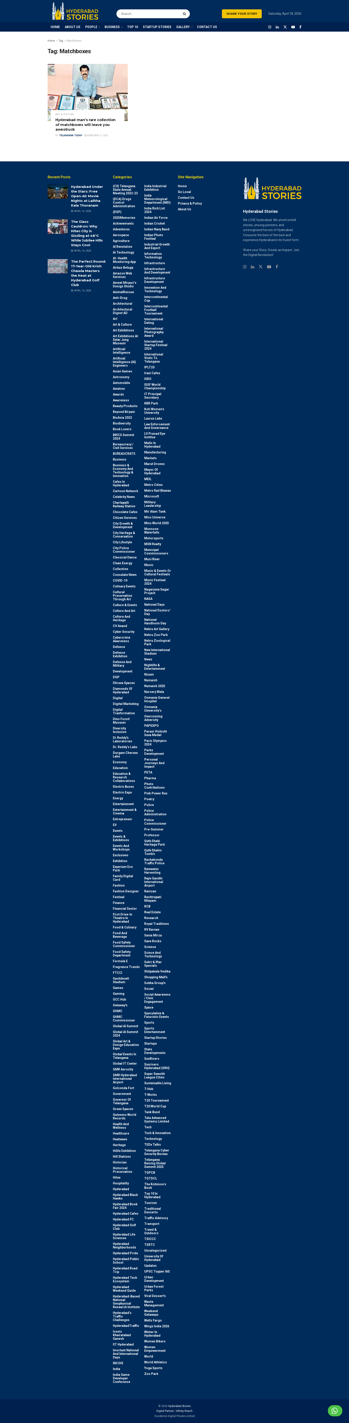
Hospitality (121, 1183)
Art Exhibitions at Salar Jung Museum (125, 339)
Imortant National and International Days (126, 1353)
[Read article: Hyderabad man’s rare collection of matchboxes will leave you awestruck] (88, 92)
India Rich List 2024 (154, 210)
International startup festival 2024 (155, 345)
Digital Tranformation (124, 711)
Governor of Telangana (122, 1101)
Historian (120, 1162)
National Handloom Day (155, 621)
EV (115, 825)
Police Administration (155, 812)
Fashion (119, 885)
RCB (147, 906)
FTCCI (117, 972)
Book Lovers (122, 429)
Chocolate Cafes (125, 512)
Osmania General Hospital (157, 699)
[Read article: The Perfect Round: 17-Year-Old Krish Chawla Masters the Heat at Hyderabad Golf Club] (58, 266)
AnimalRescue (123, 292)
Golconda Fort (123, 1088)
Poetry (149, 799)
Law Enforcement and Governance (157, 426)
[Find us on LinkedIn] (277, 27)
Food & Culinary (124, 927)
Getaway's (120, 1005)
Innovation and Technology (155, 289)
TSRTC (149, 1244)
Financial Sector (125, 908)
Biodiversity (122, 423)
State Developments (155, 1051)
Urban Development (154, 1279)
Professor (152, 835)
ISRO (147, 379)
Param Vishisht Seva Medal (155, 733)
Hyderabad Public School (126, 1260)
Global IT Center (125, 1063)
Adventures (121, 229)
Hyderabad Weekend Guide (124, 1288)
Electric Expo (122, 792)
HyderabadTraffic (126, 1326)
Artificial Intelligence (121, 350)
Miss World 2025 (156, 523)
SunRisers (151, 1058)
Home (51, 40)
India (116, 1369)
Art (115, 319)
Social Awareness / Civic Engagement (157, 998)
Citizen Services (125, 518)
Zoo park (151, 1374)
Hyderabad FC (123, 1219)
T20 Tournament (156, 1100)
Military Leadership (152, 503)
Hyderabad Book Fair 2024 (125, 1206)
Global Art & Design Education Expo (126, 1044)
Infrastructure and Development (157, 270)
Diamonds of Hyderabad (122, 690)
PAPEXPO (151, 725)
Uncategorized (155, 1250)
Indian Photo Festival (153, 236)
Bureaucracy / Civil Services (123, 446)
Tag (61, 40)
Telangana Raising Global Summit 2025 (155, 1163)
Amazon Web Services (122, 275)
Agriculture (121, 241)
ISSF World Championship (155, 386)
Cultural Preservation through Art (122, 595)
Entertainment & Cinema (125, 811)
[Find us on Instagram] (269, 27)
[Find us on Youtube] (293, 27)
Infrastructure (154, 263)
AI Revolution (122, 246)
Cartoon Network (125, 491)
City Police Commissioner (124, 549)
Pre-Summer (154, 829)
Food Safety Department (122, 953)
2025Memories (124, 217)
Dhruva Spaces (124, 683)
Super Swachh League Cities (154, 1075)
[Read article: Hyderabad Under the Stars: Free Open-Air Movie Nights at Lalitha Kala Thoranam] (58, 191)
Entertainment (123, 804)
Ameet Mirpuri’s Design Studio (124, 284)
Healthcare (121, 1133)
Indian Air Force (156, 217)
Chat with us (324, 1410)
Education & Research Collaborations (124, 777)
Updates (150, 1265)
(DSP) (117, 212)
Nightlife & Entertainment (154, 666)
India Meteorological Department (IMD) (157, 199)
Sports (149, 1022)
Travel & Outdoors (151, 1231)
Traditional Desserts (152, 1210)
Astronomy (121, 377)
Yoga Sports (153, 1368)
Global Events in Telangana (124, 1056)
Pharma (150, 778)
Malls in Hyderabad (152, 444)
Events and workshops (121, 847)
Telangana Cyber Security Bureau (156, 1152)
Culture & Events (125, 605)
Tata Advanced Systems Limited (156, 1119)
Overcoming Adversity (153, 718)
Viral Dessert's (155, 1296)
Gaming (118, 993)
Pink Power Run (155, 793)
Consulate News (125, 575)
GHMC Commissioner (124, 1018)
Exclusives (120, 855)
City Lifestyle (122, 542)
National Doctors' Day (157, 612)
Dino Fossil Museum (121, 720)
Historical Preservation (122, 1169)
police (149, 805)
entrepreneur (122, 819)
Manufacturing (155, 452)
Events (118, 830)
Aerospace (121, 235)
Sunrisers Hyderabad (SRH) (157, 1066)
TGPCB (149, 1172)
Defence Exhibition (120, 654)
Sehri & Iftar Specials (153, 963)
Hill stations (122, 1156)
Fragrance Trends (126, 967)
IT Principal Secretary (152, 395)
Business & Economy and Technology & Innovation (123, 470)
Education (120, 768)
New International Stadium (157, 651)
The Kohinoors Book (155, 1186)
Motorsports (153, 538)
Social (149, 989)
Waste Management (154, 1303)
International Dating (153, 321)
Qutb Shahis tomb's (153, 852)
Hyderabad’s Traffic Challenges (122, 1316)
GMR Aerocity (123, 1069)
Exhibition (120, 861)
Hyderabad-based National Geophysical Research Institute (126, 1302)
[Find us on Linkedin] (252, 267)
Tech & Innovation (157, 1133)
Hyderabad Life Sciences (124, 1236)
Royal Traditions (156, 924)
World (148, 1356)
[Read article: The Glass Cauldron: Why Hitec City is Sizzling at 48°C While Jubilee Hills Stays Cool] (58, 226)
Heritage (119, 1145)
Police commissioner (155, 821)
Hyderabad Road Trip (125, 1270)
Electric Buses (123, 786)
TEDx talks (152, 1144)
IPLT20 (149, 367)
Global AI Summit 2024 (125, 1033)
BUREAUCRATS (124, 453)
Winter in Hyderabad (152, 1333)
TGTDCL (150, 1178)
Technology (153, 1139)
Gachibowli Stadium (121, 980)
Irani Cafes (152, 373)
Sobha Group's (155, 983)
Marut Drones (154, 464)
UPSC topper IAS (157, 1271)
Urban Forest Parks (154, 1288)
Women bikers (155, 1341)
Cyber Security (123, 631)
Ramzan (150, 891)
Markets (150, 458)
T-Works (150, 1094)
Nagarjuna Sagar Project (156, 591)
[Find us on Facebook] (300, 27)
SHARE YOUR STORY (241, 13)
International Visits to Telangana (153, 358)
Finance (118, 903)
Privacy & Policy (190, 203)
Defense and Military (122, 663)
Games (118, 988)
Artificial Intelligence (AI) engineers (124, 362)
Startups (150, 1043)
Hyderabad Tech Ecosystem (125, 1279)
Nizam (149, 674)
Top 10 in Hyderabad (152, 1195)
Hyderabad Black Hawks (125, 1196)
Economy (120, 762)
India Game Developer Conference (121, 1378)
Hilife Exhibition (124, 1151)
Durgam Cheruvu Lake (125, 754)
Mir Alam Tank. (155, 511)
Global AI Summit (125, 1026)
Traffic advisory (156, 1218)
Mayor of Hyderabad (152, 471)
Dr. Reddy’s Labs (125, 747)
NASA (148, 599)
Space (148, 1007)
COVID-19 (120, 580)
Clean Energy (122, 563)
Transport (151, 1224)
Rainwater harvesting (152, 870)
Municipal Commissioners (156, 551)
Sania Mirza (153, 935)
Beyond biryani (124, 412)
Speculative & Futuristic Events (156, 1015)
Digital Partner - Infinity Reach (174, 1411)
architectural (122, 303)
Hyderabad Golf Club (124, 1226)
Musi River (152, 559)
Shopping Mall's (156, 977)
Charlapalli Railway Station (124, 504)
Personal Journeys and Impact (154, 763)
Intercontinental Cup (156, 298)
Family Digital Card (123, 877)
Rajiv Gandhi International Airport (153, 882)
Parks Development (154, 751)
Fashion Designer (126, 891)
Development (122, 671)
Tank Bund (152, 1112)
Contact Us (186, 197)
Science (150, 947)
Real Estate (152, 912)
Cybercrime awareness (121, 639)
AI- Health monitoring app (124, 260)
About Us (184, 209)
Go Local (184, 192)
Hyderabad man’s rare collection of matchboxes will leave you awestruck (85, 125)
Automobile (121, 383)
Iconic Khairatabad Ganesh (122, 1335)
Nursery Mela (154, 692)
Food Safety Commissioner (124, 944)
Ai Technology (123, 252)
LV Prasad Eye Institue (154, 435)
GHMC (117, 1011)
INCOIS (118, 1363)
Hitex (116, 1177)
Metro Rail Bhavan (157, 490)
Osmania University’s (153, 708)
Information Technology (153, 255)
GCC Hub (119, 999)
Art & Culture (64, 114)
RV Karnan (151, 929)
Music (148, 565)
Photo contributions (154, 785)
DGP (116, 677)
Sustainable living (157, 1083)
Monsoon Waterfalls (151, 530)
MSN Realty (152, 544)
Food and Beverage (120, 934)
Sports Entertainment (154, 1030)
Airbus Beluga (123, 267)
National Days (154, 604)
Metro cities (153, 485)
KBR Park (151, 403)
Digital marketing (126, 704)
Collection (120, 569)
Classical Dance (125, 557)
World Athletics (155, 1362)
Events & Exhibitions (121, 838)
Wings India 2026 (156, 1326)
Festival (118, 897)
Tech (148, 1127)
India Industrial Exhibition (155, 187)
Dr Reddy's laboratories (122, 739)
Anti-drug (120, 298)
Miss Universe (154, 517)
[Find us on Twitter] (285, 27)
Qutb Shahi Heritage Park (154, 842)
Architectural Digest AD (122, 311)
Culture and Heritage (121, 618)
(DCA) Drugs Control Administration (124, 202)
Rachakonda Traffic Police (154, 861)
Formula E (120, 961)
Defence (119, 647)
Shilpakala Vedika (157, 971)
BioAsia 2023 (122, 417)
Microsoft (151, 496)
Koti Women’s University (154, 410)
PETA (148, 772)
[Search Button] (185, 11)
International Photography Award (154, 332)
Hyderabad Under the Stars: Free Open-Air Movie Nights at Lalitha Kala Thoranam (87, 196)
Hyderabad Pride (125, 1253)
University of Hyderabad (153, 1258)
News (148, 659)
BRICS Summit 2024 (123, 436)
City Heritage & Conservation (124, 534)
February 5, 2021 (96, 135)
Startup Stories (155, 1037)
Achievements (123, 223)
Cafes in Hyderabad (121, 483)
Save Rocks (152, 941)
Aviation (119, 388)
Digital (118, 698)
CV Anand (120, 626)
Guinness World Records (124, 1116)
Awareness (121, 400)
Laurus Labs (153, 418)
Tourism (150, 1203)
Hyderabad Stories (179, 1406)
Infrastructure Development (154, 280)
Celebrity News (124, 497)
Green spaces (123, 1109)
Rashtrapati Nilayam (152, 898)
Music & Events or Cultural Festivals (157, 572)
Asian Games (122, 371)
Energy (118, 798)
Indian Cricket (154, 223)
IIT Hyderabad (123, 1344)
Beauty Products (125, 406)
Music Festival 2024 (155, 581)
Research (151, 918)
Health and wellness (121, 1125)
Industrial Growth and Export (157, 246)
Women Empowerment (155, 1348)
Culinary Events (124, 586)
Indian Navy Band (156, 229)
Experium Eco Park (123, 868)
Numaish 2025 (154, 686)
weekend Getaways (151, 1312)
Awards (118, 394)
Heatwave (120, 1139)
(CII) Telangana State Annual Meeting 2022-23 (125, 189)
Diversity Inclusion (119, 730)
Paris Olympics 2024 (155, 742)
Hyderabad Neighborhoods (124, 1245)
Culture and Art (124, 611)
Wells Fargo (153, 1320)
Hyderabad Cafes (125, 1213)
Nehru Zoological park (157, 642)
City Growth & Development (123, 525)
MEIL (148, 479)
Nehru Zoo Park (156, 635)
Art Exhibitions (123, 330)
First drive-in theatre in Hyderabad (122, 918)
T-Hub (148, 1089)
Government (122, 1094)
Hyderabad (121, 1189)
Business (119, 459)
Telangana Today (70, 135)
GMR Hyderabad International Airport (125, 1078)
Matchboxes (74, 40)
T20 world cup (155, 1106)
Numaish (150, 680)
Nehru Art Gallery (156, 629)
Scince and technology (153, 954)
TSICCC (150, 1239)
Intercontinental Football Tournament (156, 309)
